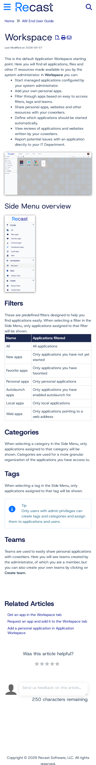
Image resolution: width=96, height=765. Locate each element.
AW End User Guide (38, 21)
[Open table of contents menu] (9, 6)
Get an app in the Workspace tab (34, 614)
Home (9, 21)
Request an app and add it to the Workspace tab (47, 621)
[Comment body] (53, 689)
